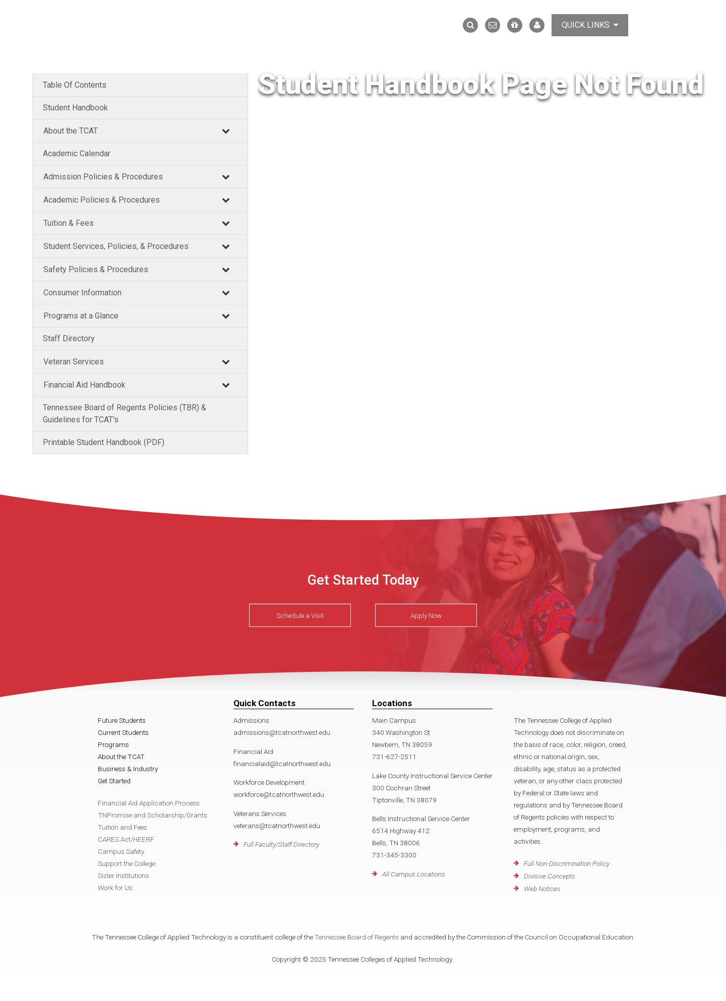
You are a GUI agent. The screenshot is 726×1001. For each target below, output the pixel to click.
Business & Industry (128, 769)
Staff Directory (69, 338)
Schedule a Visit (300, 615)
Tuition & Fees (68, 223)
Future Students (122, 720)
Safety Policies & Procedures (95, 269)
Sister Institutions (123, 875)
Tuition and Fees (122, 827)
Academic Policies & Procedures (101, 200)
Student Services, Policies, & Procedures (116, 246)
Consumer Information (82, 292)
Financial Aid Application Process (149, 803)
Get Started (114, 781)
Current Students (123, 732)
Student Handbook (75, 107)
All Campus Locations (413, 874)
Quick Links (590, 25)
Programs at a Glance (80, 316)
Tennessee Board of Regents (357, 937)
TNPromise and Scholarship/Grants (152, 815)
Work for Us (115, 888)
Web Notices (542, 889)
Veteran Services (73, 361)
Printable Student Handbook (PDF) (103, 442)
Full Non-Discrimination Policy (567, 863)
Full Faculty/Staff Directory (281, 844)
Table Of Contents (74, 85)
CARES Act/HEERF (126, 839)
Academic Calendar (76, 153)
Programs (113, 744)
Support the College (126, 863)
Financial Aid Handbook (84, 385)
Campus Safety (121, 851)
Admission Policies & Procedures (103, 176)
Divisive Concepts (549, 876)
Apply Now (426, 615)
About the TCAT (70, 131)
